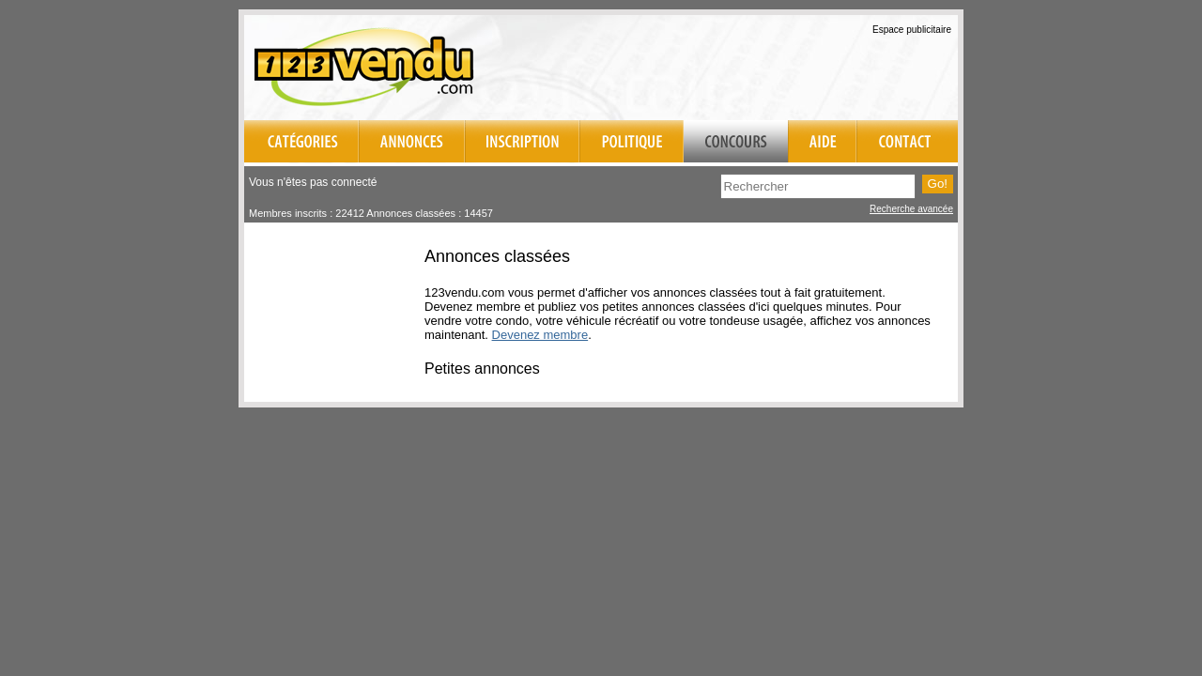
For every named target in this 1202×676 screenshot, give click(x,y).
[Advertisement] (738, 65)
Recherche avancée (911, 209)
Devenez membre (540, 335)
